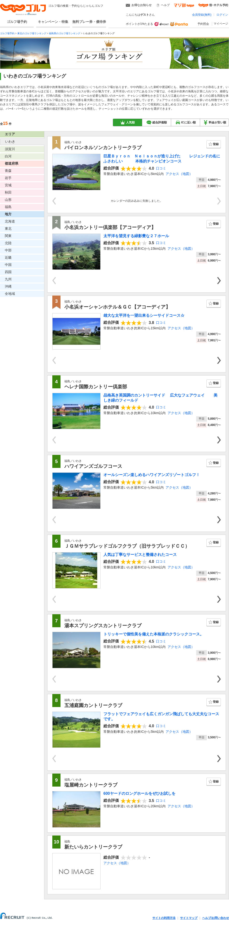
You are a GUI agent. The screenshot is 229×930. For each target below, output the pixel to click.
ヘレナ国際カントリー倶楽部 (95, 386)
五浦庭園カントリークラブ (93, 705)
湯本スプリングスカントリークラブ (102, 625)
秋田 (8, 192)
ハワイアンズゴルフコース (93, 466)
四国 (8, 272)
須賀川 (10, 149)
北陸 (8, 243)
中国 (8, 265)
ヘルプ (165, 5)
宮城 (8, 185)
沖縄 (8, 286)
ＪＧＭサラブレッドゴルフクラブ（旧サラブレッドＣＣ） (127, 546)
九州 (8, 279)
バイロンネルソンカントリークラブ (102, 147)
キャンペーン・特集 (53, 22)
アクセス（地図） (179, 174)
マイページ (221, 23)
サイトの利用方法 (163, 918)
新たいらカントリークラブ (93, 846)
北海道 (10, 221)
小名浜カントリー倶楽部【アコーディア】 (110, 227)
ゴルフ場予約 (17, 22)
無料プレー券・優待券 (89, 22)
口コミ (161, 168)
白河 (8, 156)
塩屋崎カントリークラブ (90, 785)
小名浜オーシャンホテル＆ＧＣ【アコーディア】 (117, 307)
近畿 (8, 257)
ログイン (222, 14)
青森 (8, 171)
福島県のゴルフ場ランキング (64, 33)
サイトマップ (188, 918)
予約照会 (203, 24)
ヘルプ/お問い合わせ (215, 918)
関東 (8, 236)
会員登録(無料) (201, 14)
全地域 (10, 294)
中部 (8, 250)
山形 (8, 200)
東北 (8, 228)
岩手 (8, 178)
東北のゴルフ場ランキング (31, 33)
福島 (8, 207)
